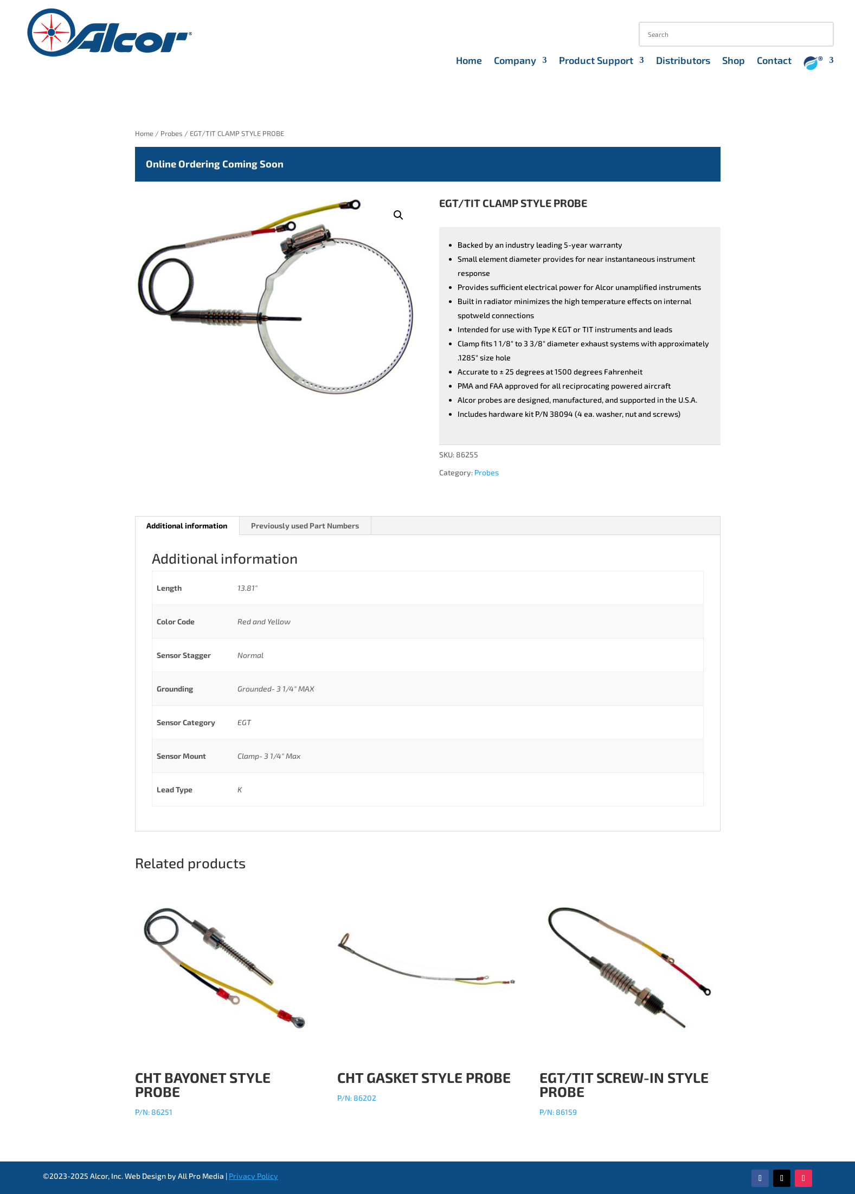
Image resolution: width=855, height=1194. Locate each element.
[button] (398, 215)
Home (469, 61)
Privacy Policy (253, 1175)
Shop (733, 61)
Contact (774, 61)
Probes (171, 133)
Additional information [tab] (186, 525)
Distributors (683, 61)
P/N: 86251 (225, 997)
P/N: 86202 (427, 990)
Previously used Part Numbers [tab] (305, 525)
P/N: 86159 (629, 997)
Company (515, 61)
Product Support (596, 61)
